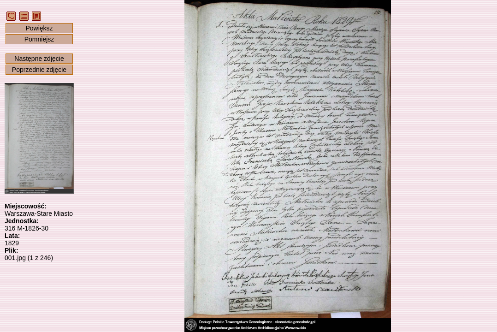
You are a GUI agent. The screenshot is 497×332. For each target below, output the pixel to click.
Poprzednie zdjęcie (39, 69)
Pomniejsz (39, 39)
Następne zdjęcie (39, 58)
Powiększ (39, 28)
